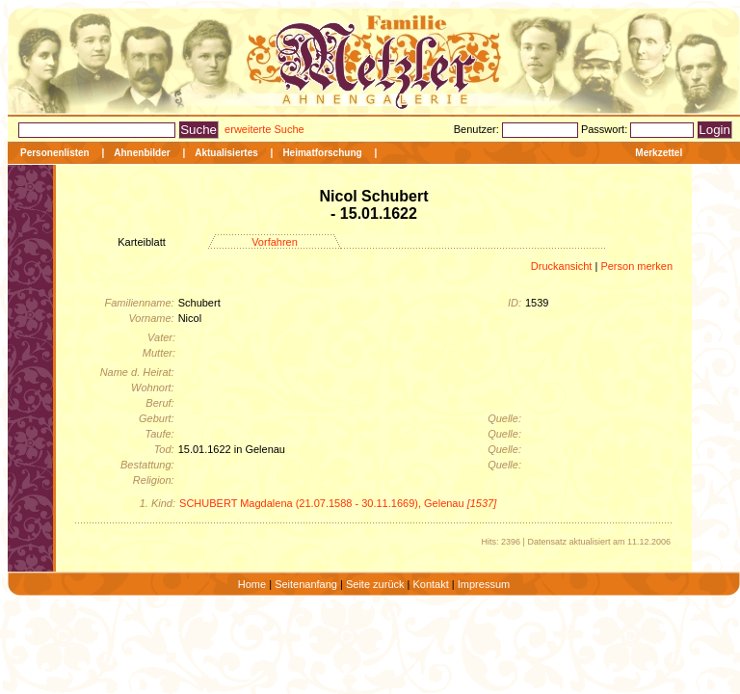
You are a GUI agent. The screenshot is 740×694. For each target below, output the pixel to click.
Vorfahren (274, 242)
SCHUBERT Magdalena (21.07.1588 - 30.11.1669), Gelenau (337, 503)
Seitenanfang (306, 584)
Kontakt (430, 584)
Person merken (636, 266)
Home (252, 584)
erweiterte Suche (264, 129)
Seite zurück (375, 584)
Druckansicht (562, 266)
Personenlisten (55, 152)
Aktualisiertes (226, 152)
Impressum (484, 584)
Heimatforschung (321, 152)
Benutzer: (478, 129)
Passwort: (605, 129)
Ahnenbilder (142, 152)
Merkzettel (658, 152)
